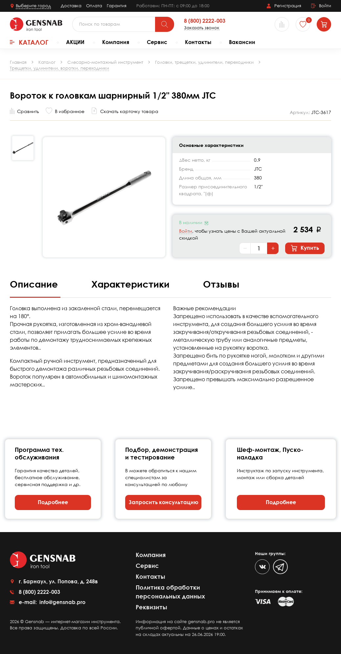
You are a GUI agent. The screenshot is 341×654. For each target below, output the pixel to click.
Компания (115, 42)
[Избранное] (303, 24)
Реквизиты (151, 607)
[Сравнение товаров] (282, 24)
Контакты (198, 42)
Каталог (29, 42)
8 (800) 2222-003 (204, 21)
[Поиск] (164, 24)
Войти (185, 231)
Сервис (157, 42)
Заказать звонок (201, 27)
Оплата (94, 5)
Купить (305, 248)
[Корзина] (324, 24)
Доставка (71, 5)
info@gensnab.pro (61, 602)
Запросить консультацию (163, 502)
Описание (35, 284)
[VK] (262, 566)
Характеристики (131, 284)
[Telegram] (280, 566)
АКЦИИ (75, 42)
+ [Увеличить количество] (273, 248)
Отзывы (221, 284)
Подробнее (53, 502)
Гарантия (116, 5)
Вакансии (242, 42)
